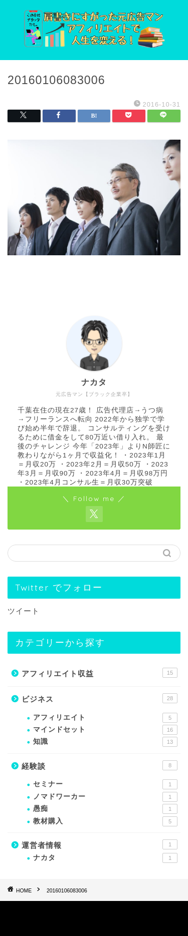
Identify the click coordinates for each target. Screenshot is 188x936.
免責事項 (130, 911)
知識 (105, 742)
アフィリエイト (105, 718)
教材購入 (105, 821)
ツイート (24, 611)
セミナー (105, 784)
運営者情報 (99, 844)
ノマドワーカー (105, 797)
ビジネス (99, 698)
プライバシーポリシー (74, 911)
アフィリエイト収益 (99, 673)
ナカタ (105, 858)
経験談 (99, 765)
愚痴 (105, 809)
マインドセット (105, 730)
